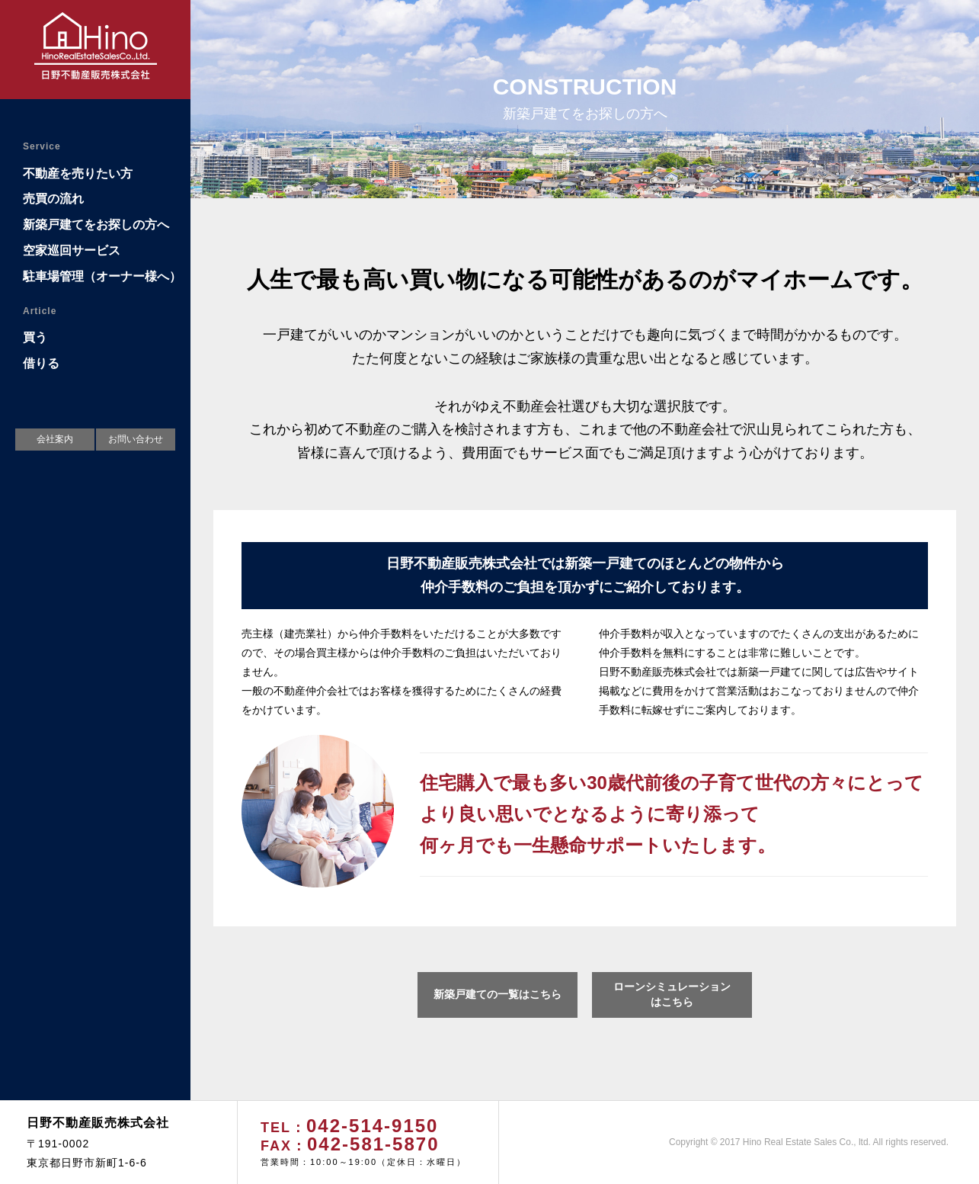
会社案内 (55, 439)
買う (35, 337)
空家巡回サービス (71, 250)
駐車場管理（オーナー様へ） (102, 276)
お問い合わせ (135, 439)
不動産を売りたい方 (78, 173)
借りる (41, 363)
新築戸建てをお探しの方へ (96, 224)
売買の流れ (53, 198)
